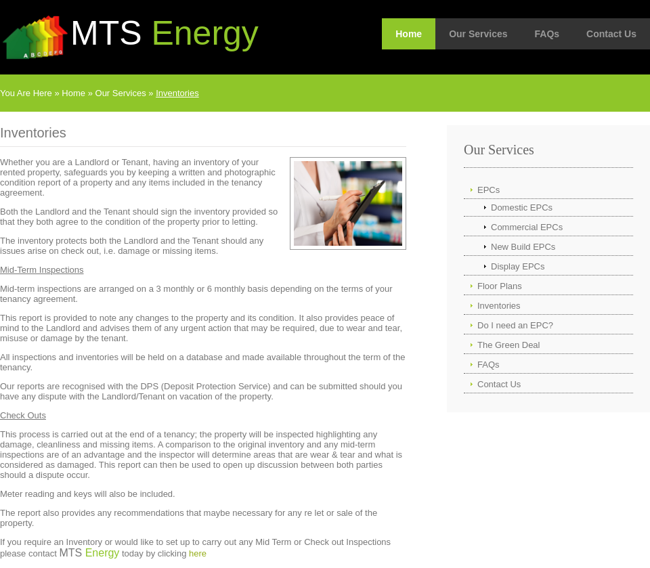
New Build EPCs (523, 247)
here (198, 553)
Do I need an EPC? (515, 325)
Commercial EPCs (527, 227)
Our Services (478, 33)
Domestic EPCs (521, 207)
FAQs (547, 33)
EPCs (488, 190)
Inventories (177, 93)
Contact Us (611, 33)
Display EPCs (517, 266)
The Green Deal (508, 345)
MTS (164, 33)
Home (408, 33)
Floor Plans (499, 286)
